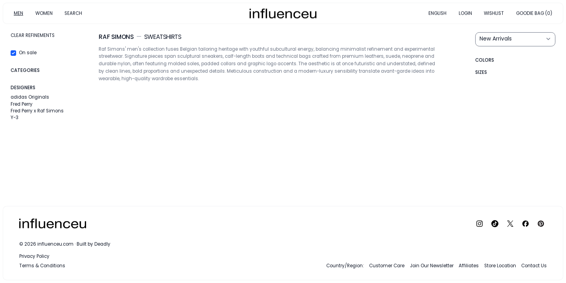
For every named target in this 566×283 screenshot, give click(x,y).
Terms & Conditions (42, 266)
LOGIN (465, 13)
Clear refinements (33, 35)
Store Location (500, 266)
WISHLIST (494, 13)
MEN (18, 13)
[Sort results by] (515, 39)
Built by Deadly (93, 244)
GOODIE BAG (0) (534, 13)
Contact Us (534, 266)
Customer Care (386, 266)
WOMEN (44, 13)
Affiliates (469, 266)
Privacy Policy (34, 256)
